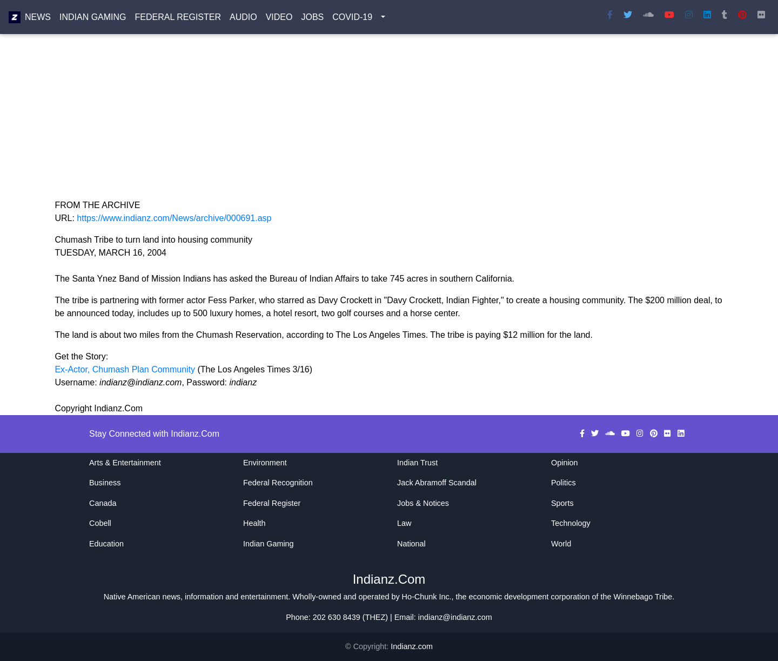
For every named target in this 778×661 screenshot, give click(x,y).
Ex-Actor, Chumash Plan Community (126, 369)
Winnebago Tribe (643, 596)
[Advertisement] (379, 123)
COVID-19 (352, 19)
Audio (243, 19)
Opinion (564, 462)
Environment (265, 462)
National (411, 543)
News (38, 19)
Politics (563, 482)
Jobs (312, 19)
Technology (571, 523)
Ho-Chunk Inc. (427, 596)
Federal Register (178, 19)
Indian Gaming (92, 19)
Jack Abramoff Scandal (437, 482)
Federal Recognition (278, 482)
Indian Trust (417, 462)
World (561, 543)
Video (279, 19)
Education (106, 543)
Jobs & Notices (423, 503)
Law (404, 523)
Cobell (100, 523)
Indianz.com (412, 646)
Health (254, 523)
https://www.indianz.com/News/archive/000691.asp (174, 218)
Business (104, 482)
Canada (102, 503)
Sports (562, 503)
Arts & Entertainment (125, 462)
